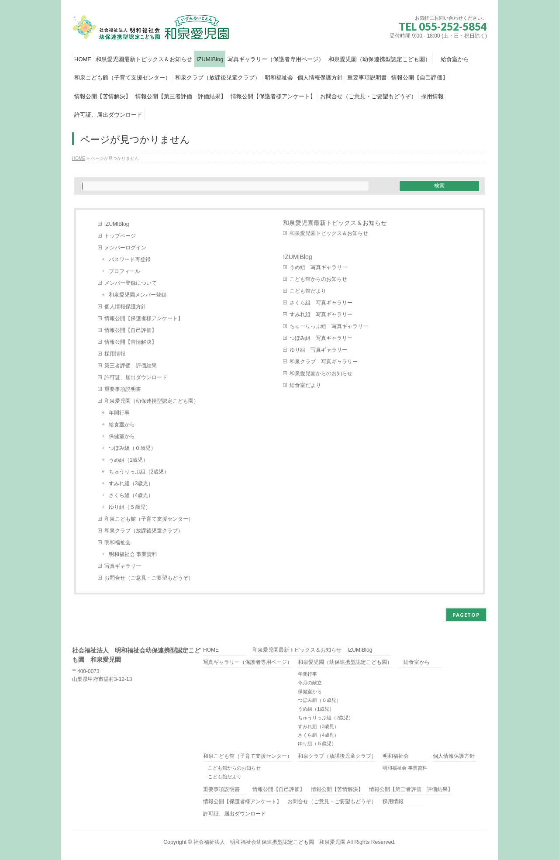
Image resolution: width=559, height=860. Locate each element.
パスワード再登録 (130, 259)
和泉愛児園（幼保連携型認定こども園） (154, 401)
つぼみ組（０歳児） (132, 448)
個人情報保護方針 (125, 307)
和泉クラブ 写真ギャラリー (324, 362)
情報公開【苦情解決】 (130, 342)
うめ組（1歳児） (128, 460)
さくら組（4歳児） (131, 495)
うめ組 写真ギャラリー (318, 267)
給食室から (122, 424)
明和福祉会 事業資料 (133, 554)
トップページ (120, 236)
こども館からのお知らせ (318, 279)
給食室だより (305, 385)
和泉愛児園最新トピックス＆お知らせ (335, 222)
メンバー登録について (130, 283)
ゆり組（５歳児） (130, 507)
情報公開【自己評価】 (130, 330)
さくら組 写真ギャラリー (321, 303)
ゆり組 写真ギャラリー (318, 350)
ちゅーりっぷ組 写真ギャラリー (329, 326)
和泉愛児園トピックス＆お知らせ (329, 233)
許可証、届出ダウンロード (135, 377)
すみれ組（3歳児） (131, 483)
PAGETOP (466, 615)
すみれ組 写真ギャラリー (321, 314)
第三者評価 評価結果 (130, 366)
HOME (211, 650)
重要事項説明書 (122, 389)
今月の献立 (310, 682)
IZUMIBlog (116, 224)
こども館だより (308, 291)
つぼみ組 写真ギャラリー (321, 338)
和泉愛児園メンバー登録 (137, 295)
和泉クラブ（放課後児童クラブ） (143, 531)
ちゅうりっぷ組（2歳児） (139, 472)
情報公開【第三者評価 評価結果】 (411, 789)
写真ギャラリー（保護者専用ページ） (247, 662)
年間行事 (119, 413)
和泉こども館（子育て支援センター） (148, 519)
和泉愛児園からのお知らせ (321, 373)
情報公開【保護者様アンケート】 (143, 318)
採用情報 (114, 354)
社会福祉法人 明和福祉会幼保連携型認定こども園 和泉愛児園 (269, 842)
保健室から (122, 436)
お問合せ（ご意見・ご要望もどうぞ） (148, 578)
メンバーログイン (125, 248)
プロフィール (124, 271)
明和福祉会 (117, 542)
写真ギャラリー (122, 566)
